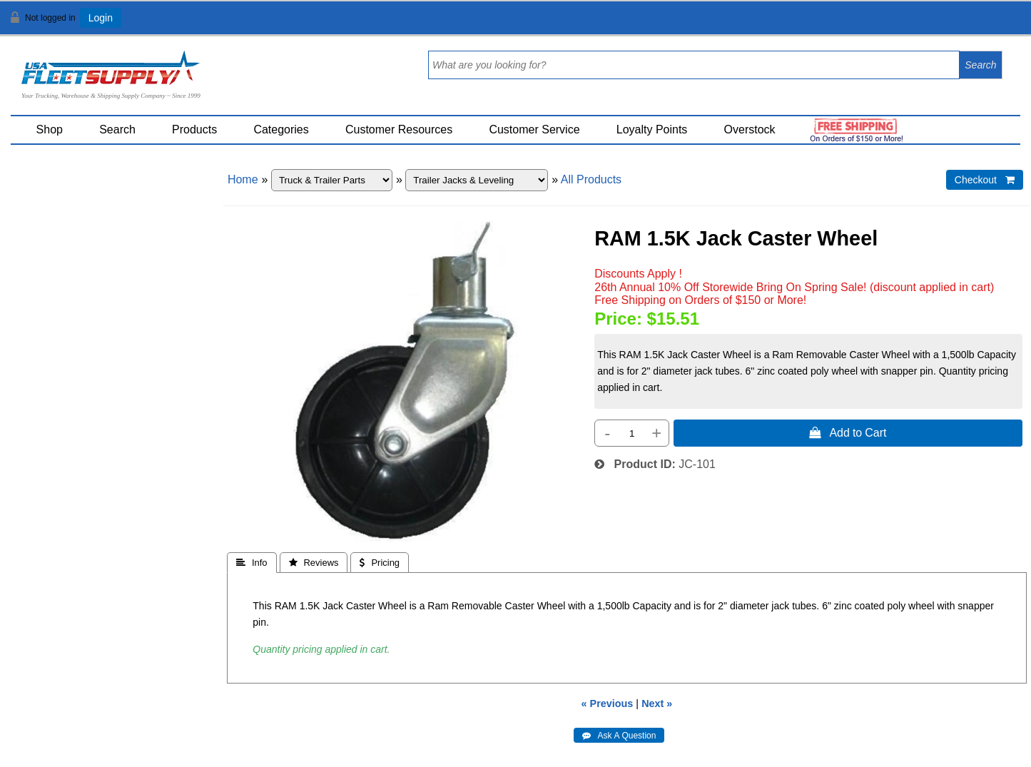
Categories (280, 129)
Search (117, 129)
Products (194, 129)
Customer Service (534, 129)
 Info (252, 562)
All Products (591, 179)
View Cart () (976, 24)
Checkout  (985, 180)
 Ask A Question (619, 735)
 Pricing (380, 562)
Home (243, 179)
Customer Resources (398, 129)
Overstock (750, 129)
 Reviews (314, 562)
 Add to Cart (847, 432)
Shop (49, 129)
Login (100, 18)
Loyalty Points (652, 129)
